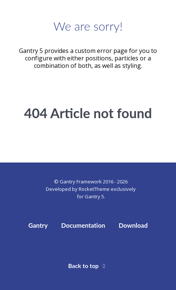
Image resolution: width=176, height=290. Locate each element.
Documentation (83, 225)
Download (133, 225)
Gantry (38, 225)
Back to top (88, 265)
